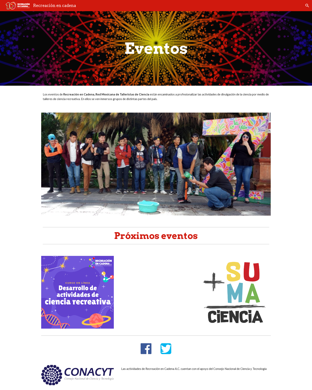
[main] (156, 48)
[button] (307, 5)
